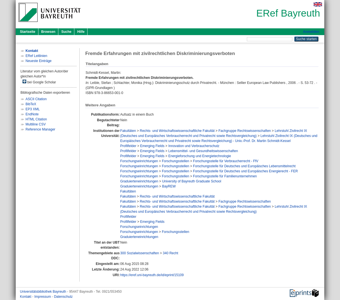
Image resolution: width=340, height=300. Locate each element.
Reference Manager (40, 129)
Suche (66, 32)
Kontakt (26, 297)
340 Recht (170, 253)
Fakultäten (128, 131)
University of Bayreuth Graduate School (191, 181)
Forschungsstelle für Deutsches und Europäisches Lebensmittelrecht (244, 166)
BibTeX (31, 104)
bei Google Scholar (39, 81)
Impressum (43, 297)
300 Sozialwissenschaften (139, 253)
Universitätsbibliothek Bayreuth (43, 292)
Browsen (48, 32)
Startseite (27, 32)
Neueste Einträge (39, 61)
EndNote (32, 114)
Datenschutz (63, 297)
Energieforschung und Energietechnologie (199, 156)
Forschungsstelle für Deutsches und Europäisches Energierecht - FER (245, 171)
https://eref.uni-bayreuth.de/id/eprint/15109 (152, 275)
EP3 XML (33, 109)
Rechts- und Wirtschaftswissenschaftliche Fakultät (177, 131)
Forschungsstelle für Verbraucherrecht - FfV (225, 161)
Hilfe (80, 32)
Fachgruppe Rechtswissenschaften (245, 131)
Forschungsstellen (175, 161)
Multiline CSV (36, 124)
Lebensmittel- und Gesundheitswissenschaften (203, 151)
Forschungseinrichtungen (139, 161)
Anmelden (311, 32)
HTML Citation (36, 119)
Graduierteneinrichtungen (139, 181)
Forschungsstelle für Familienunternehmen (225, 176)
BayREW (169, 186)
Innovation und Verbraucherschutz (193, 146)
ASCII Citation (36, 99)
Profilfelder (128, 146)
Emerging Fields (152, 146)
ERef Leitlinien (36, 56)
